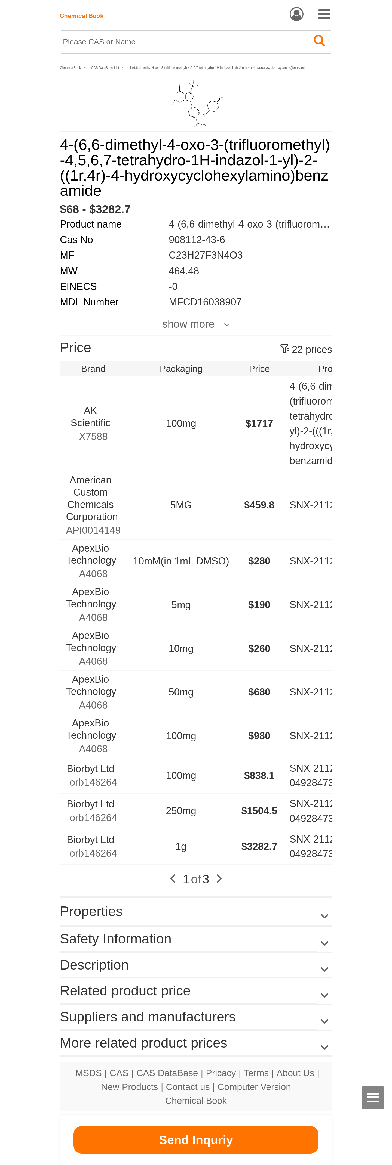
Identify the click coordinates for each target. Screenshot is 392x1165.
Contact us (188, 1087)
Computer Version (254, 1087)
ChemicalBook (70, 68)
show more (188, 324)
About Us (295, 1073)
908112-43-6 (197, 239)
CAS (119, 1073)
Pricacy (221, 1073)
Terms (256, 1073)
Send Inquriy (196, 1140)
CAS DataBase (167, 1073)
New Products (129, 1087)
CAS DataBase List (105, 68)
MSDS (88, 1073)
